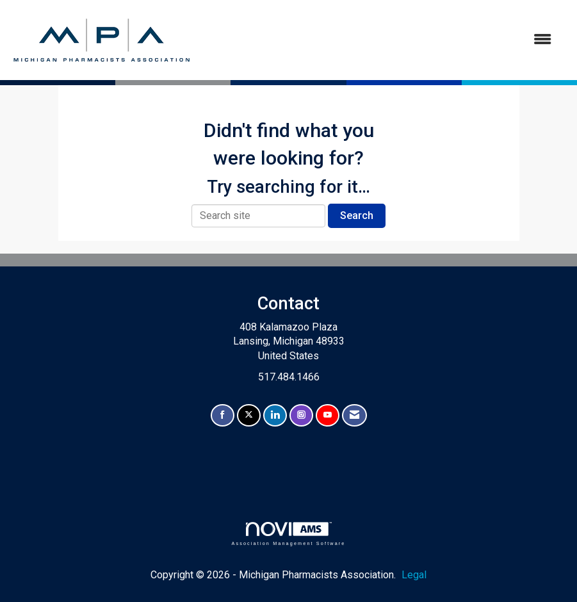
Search (356, 215)
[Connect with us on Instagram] (301, 415)
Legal (414, 575)
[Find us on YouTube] (327, 415)
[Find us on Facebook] (222, 415)
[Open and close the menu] (379, 40)
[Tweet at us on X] (249, 415)
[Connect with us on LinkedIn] (275, 415)
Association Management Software (288, 534)
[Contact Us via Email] (354, 415)
